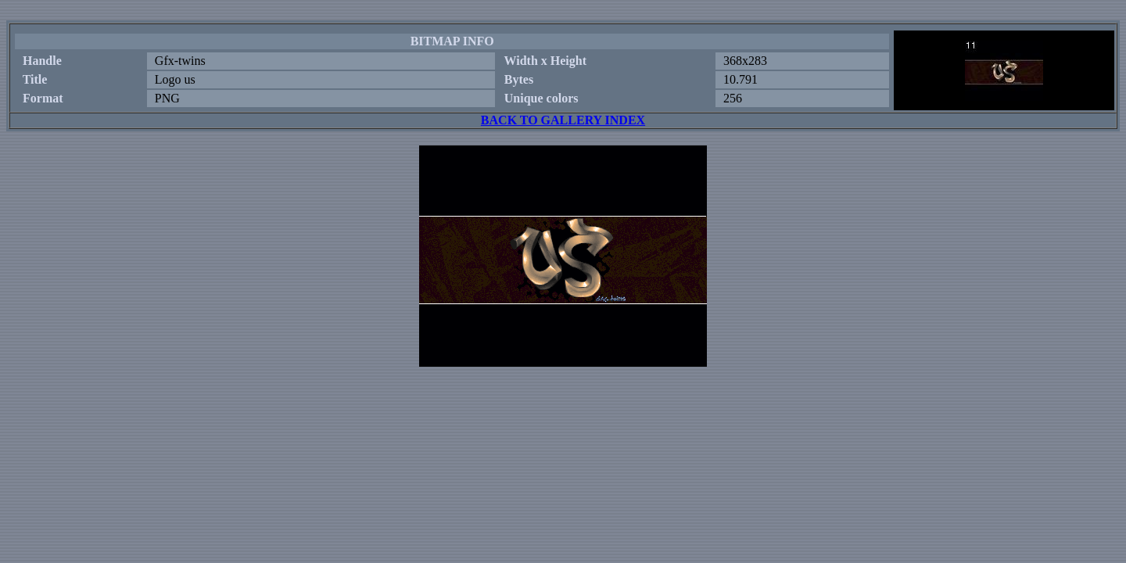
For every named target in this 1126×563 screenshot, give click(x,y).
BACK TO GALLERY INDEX (563, 120)
